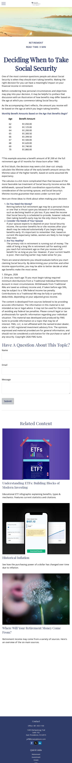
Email (4, 364)
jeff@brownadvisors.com (36, 739)
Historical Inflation (15, 557)
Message (6, 379)
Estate (36, 760)
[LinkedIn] (40, 743)
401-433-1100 (38, 726)
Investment (36, 757)
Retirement (36, 754)
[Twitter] (35, 743)
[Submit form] (8, 401)
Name (5, 350)
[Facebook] (31, 743)
